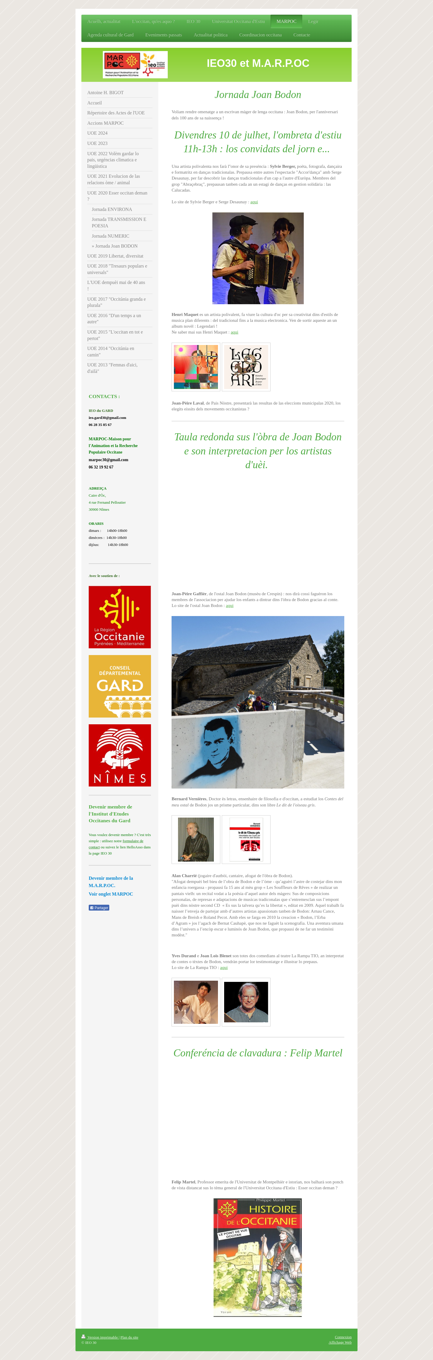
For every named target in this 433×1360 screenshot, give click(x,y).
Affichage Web (340, 1342)
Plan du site (129, 1337)
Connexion (343, 1337)
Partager (99, 908)
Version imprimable (100, 1337)
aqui (254, 201)
